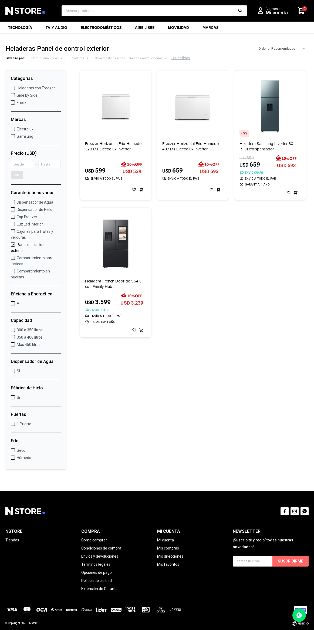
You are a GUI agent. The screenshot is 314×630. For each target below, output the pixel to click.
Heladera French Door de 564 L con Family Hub (113, 283)
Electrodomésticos (101, 29)
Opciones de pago (96, 572)
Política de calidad (96, 580)
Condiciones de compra (101, 548)
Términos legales (95, 564)
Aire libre (144, 29)
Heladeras (76, 58)
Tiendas (12, 540)
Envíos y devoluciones (99, 556)
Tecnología (20, 29)
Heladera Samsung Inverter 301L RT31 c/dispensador (268, 146)
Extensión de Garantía (100, 589)
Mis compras (168, 548)
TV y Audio (56, 29)
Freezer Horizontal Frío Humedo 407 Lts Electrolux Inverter (190, 146)
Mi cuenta (165, 540)
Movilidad (178, 29)
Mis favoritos (168, 564)
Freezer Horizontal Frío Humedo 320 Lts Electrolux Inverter (113, 146)
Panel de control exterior (128, 58)
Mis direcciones (170, 556)
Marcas (210, 29)
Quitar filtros (180, 58)
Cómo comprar (94, 540)
